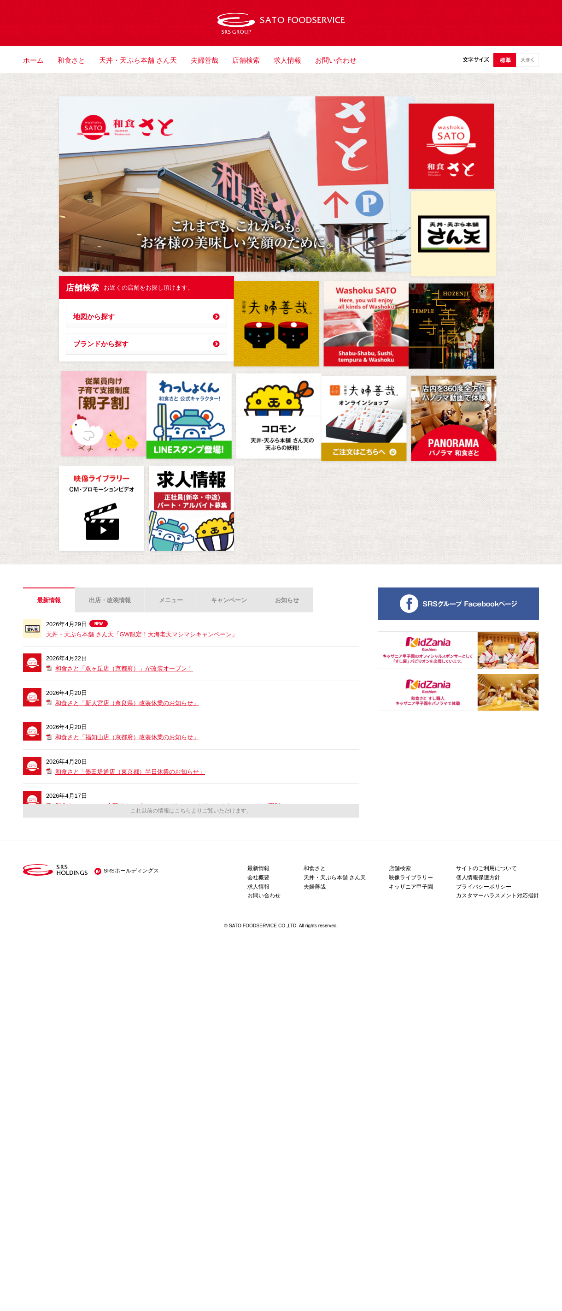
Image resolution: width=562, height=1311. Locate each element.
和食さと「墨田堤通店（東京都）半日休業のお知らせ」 (130, 771)
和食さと (71, 60)
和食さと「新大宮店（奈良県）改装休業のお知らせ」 (127, 703)
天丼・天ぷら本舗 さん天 (138, 60)
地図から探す (94, 316)
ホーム (33, 60)
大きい (527, 60)
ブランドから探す (101, 344)
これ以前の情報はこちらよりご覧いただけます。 (191, 810)
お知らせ (287, 600)
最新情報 (49, 600)
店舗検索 (246, 60)
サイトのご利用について (486, 868)
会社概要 (258, 877)
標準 (504, 60)
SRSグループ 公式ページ (458, 603)
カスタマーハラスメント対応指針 (497, 895)
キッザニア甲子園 (411, 887)
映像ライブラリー (411, 877)
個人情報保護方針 (478, 877)
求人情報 (287, 60)
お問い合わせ (336, 60)
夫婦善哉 (204, 60)
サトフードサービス (281, 23)
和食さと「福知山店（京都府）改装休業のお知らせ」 (127, 737)
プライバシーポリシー (483, 887)
